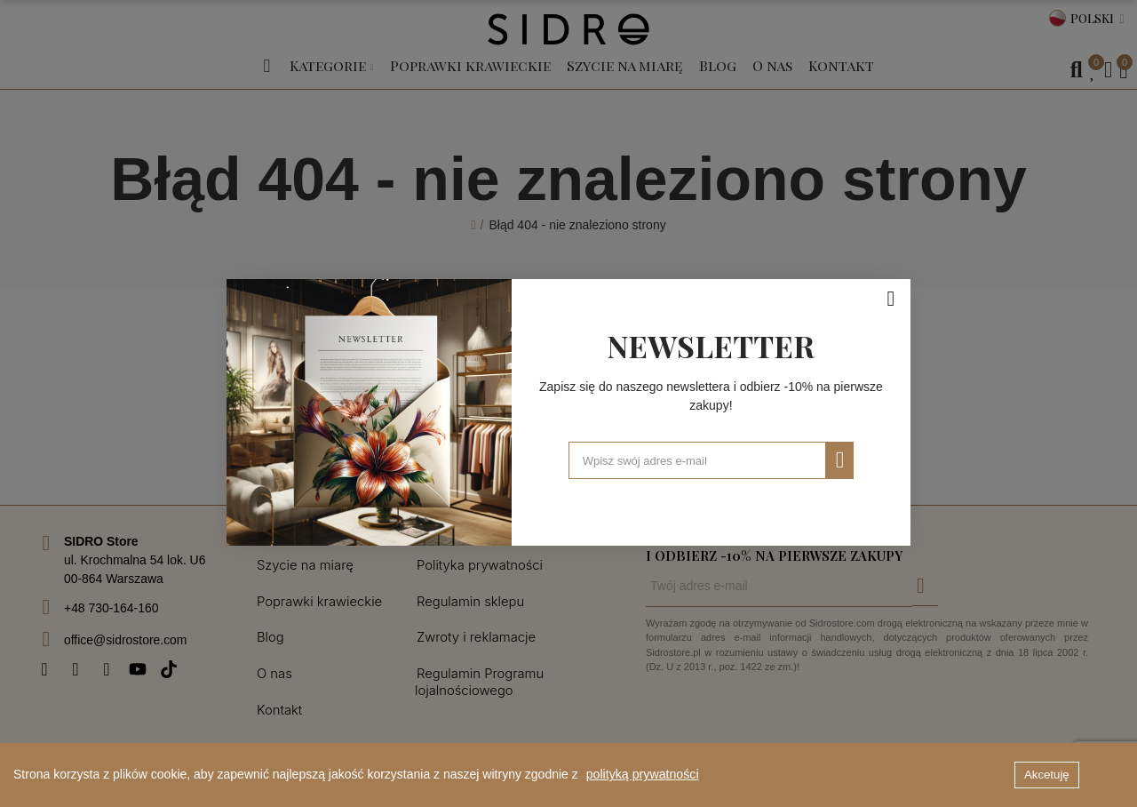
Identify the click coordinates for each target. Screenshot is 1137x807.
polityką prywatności (641, 775)
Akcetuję (1046, 774)
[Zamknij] (890, 289)
